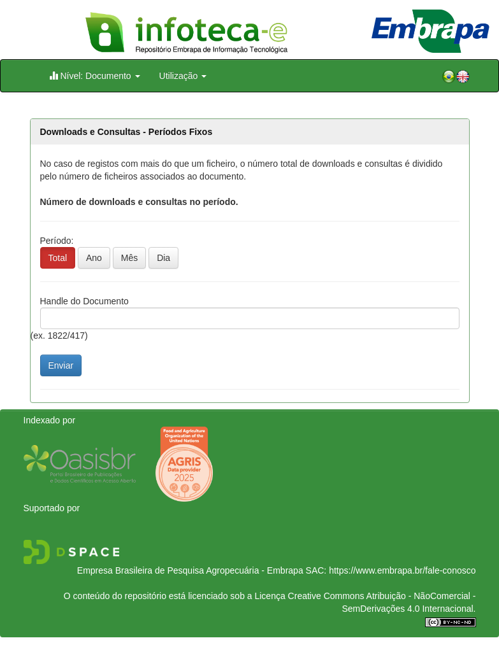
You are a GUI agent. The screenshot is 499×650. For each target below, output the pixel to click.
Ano (94, 258)
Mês (129, 258)
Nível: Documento (94, 75)
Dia (163, 258)
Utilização (183, 76)
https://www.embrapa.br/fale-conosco (402, 570)
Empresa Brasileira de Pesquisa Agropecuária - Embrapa (190, 570)
